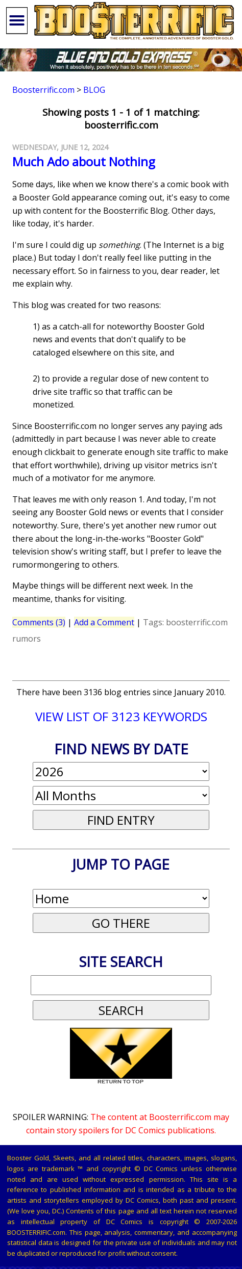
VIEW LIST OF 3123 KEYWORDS (121, 716)
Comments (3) (38, 622)
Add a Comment (104, 622)
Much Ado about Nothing (83, 161)
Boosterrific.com (43, 89)
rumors (26, 638)
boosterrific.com (197, 622)
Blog (94, 89)
